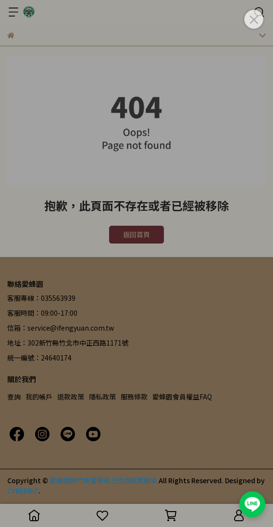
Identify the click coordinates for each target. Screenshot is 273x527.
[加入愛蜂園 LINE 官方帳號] (252, 504)
